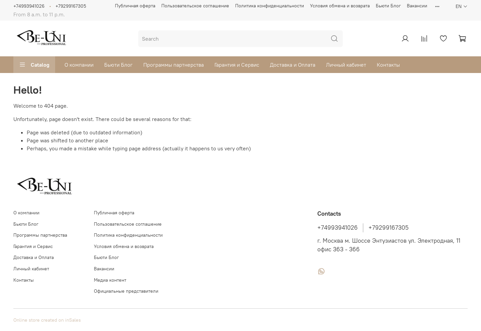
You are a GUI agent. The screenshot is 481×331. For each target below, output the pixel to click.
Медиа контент (110, 280)
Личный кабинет (346, 64)
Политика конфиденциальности (269, 6)
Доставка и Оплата (292, 64)
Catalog (34, 64)
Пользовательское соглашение (195, 6)
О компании (79, 64)
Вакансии (417, 6)
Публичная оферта (135, 6)
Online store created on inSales (47, 320)
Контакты (388, 64)
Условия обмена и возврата (340, 6)
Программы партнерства (173, 64)
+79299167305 (70, 6)
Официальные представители (126, 291)
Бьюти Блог (388, 6)
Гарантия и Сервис (236, 64)
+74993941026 (28, 6)
